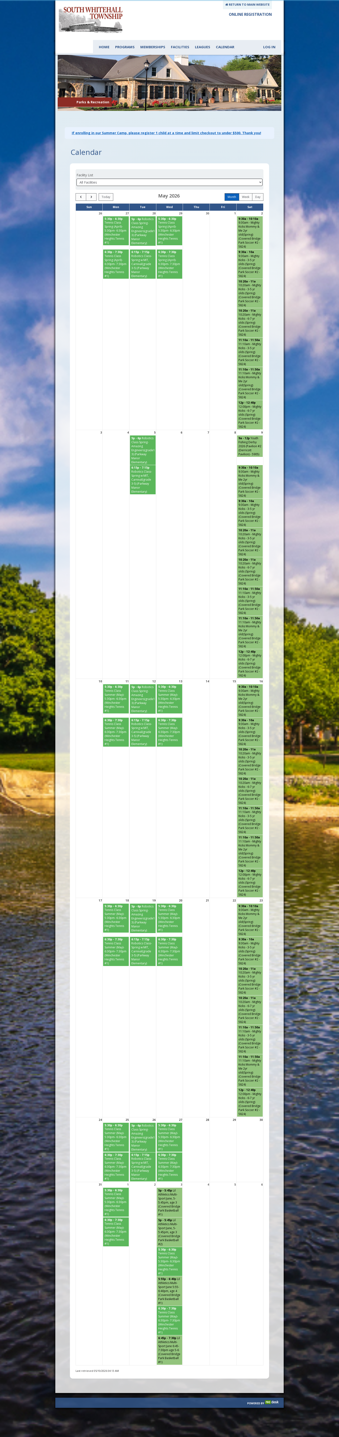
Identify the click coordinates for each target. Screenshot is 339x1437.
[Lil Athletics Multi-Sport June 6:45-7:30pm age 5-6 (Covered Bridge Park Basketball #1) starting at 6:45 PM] (169, 1338)
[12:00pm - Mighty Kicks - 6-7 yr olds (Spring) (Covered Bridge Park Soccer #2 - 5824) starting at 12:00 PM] (250, 403)
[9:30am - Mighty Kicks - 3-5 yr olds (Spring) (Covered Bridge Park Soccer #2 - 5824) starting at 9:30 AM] (250, 252)
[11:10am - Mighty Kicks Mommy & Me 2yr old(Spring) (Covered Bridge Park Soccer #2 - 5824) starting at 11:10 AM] (250, 371)
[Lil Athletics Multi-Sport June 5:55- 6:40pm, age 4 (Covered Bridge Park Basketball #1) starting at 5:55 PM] (169, 1279)
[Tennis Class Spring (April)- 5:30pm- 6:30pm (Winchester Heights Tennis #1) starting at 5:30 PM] (116, 219)
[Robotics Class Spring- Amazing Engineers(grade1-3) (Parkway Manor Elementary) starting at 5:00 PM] (143, 219)
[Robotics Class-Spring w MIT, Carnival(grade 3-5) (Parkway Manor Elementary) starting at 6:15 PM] (143, 252)
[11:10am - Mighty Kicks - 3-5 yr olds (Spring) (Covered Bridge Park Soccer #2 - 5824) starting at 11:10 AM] (250, 340)
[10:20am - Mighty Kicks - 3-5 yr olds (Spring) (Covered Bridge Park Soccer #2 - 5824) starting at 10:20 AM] (250, 281)
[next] (91, 185)
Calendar (225, 46)
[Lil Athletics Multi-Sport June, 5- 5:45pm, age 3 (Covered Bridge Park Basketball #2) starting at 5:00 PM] (169, 1220)
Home (104, 46)
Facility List (85, 163)
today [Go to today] (106, 185)
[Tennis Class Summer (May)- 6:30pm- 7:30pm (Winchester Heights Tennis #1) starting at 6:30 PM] (116, 720)
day (257, 185)
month (232, 185)
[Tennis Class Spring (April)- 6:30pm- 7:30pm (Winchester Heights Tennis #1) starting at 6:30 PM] (116, 252)
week (245, 185)
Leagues (202, 46)
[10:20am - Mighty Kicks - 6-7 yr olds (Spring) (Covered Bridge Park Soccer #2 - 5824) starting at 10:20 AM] (250, 311)
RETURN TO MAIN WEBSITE (247, 4)
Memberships (152, 46)
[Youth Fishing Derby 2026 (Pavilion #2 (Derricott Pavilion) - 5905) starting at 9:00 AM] (250, 434)
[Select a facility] (169, 170)
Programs (125, 46)
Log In (269, 46)
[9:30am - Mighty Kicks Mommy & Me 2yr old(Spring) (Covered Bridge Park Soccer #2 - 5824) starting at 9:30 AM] (250, 221)
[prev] (81, 185)
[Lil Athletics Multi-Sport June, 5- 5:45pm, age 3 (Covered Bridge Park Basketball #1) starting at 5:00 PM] (169, 1190)
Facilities (180, 46)
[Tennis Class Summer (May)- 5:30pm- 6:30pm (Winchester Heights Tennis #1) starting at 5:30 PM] (116, 687)
